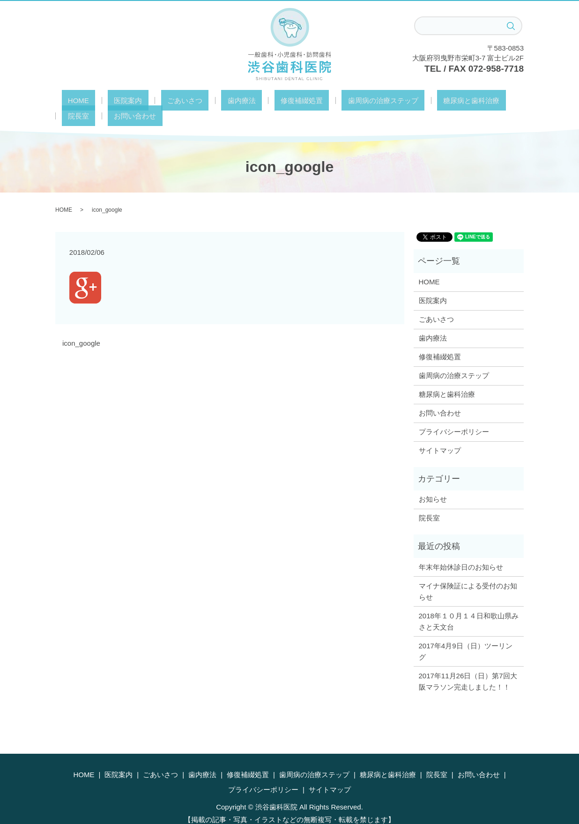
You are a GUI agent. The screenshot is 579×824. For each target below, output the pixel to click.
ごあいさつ (159, 100)
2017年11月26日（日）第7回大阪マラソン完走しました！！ (468, 665)
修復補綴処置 (251, 100)
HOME (77, 100)
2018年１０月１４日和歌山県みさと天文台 (469, 605)
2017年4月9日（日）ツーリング (465, 635)
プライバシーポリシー (454, 416)
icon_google (81, 327)
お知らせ (433, 484)
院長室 (447, 100)
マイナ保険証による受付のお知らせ (468, 575)
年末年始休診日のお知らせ (461, 551)
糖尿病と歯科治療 (396, 100)
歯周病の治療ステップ (320, 100)
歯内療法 (203, 100)
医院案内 (115, 100)
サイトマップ (440, 434)
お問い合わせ (491, 100)
